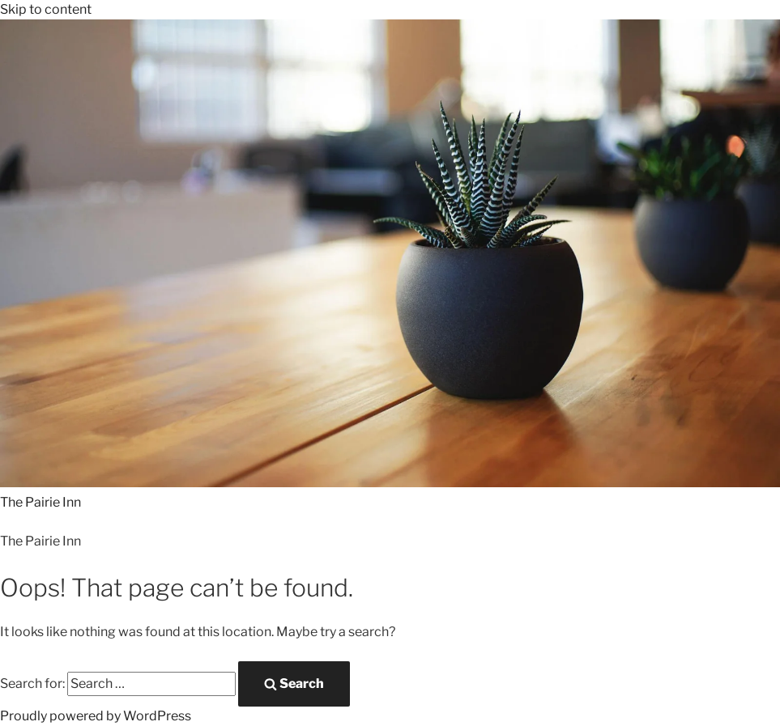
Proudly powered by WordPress (95, 716)
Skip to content (46, 9)
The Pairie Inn (40, 502)
